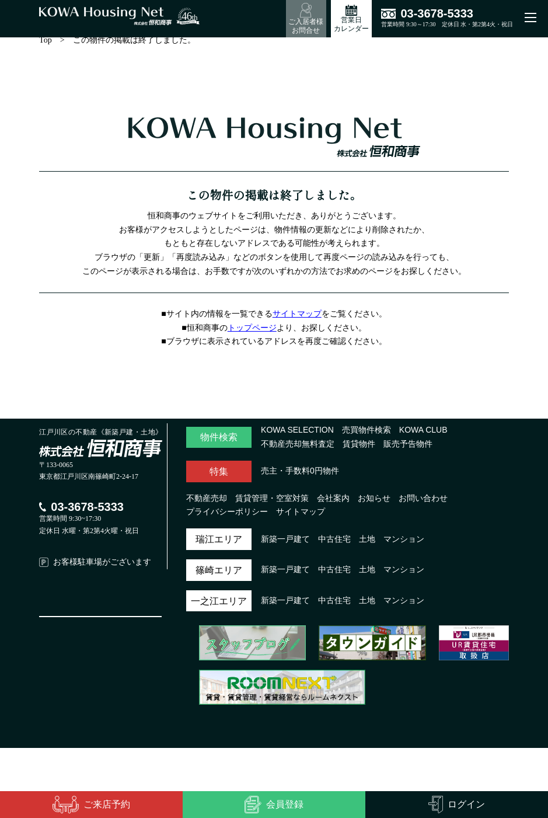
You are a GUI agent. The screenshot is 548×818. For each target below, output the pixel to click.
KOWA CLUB (419, 434)
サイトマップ (298, 317)
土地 (367, 543)
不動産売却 (206, 502)
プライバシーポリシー (227, 515)
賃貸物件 (359, 448)
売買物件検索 (363, 434)
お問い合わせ (423, 502)
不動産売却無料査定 (297, 448)
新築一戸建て (285, 543)
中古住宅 (334, 543)
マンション (403, 543)
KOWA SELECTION (296, 434)
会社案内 (333, 502)
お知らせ (374, 502)
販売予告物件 (407, 448)
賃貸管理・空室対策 (272, 502)
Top (47, 44)
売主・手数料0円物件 (300, 475)
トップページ (253, 331)
